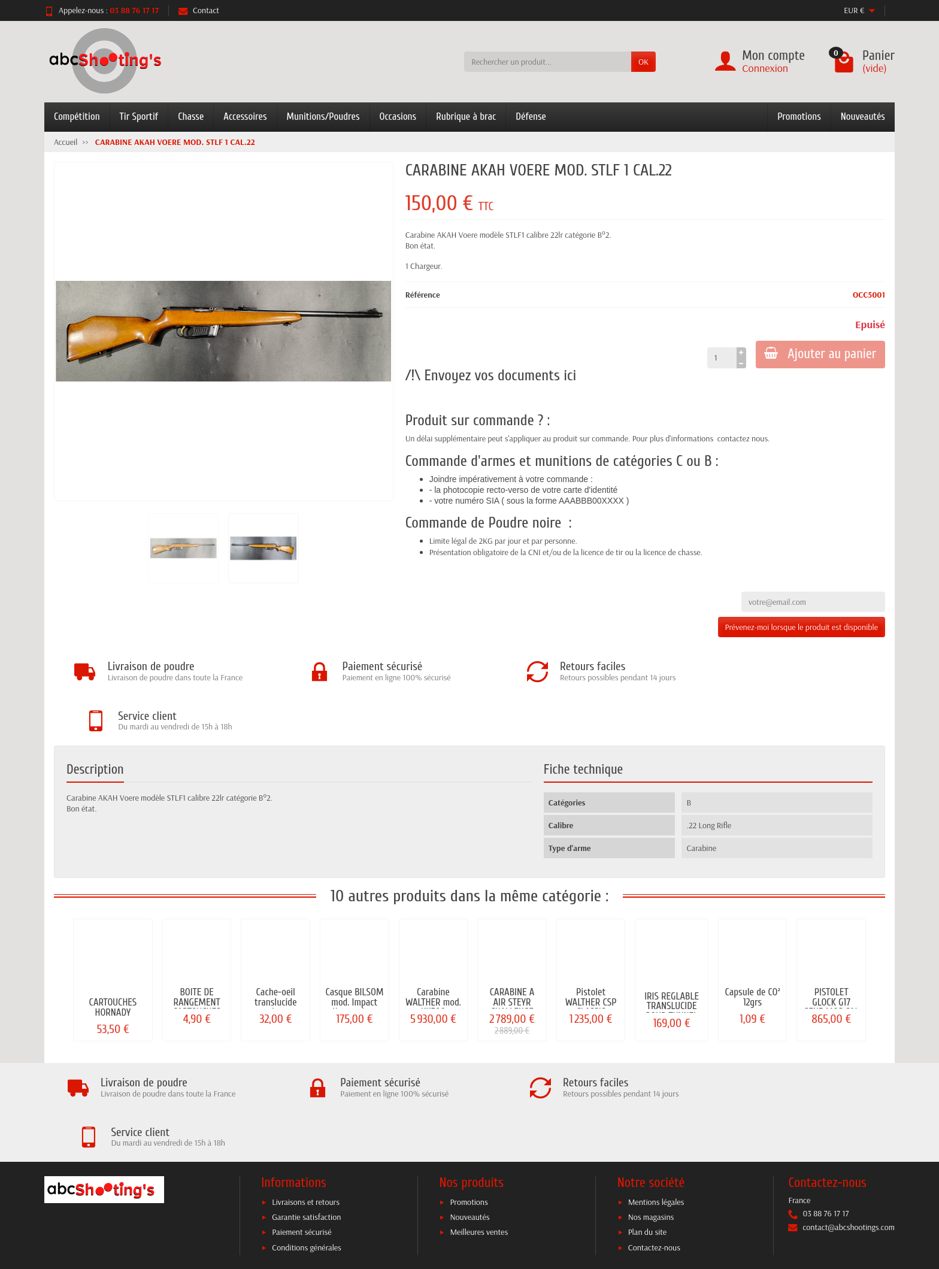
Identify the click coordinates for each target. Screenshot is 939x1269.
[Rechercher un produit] (547, 62)
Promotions (799, 116)
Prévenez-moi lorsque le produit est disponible (801, 627)
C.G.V (554, 1219)
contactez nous (742, 438)
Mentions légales (656, 1103)
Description (95, 720)
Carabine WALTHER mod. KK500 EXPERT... (433, 958)
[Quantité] (720, 357)
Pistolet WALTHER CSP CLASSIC (591, 953)
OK (643, 61)
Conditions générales (306, 1149)
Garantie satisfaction (306, 1119)
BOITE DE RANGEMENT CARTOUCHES (197, 953)
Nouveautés (863, 116)
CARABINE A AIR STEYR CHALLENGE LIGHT (512, 958)
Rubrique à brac (466, 116)
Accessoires (244, 116)
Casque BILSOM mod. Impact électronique (354, 953)
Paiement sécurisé (301, 1134)
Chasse (191, 116)
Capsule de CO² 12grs (752, 948)
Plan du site (647, 1134)
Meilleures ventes (479, 1134)
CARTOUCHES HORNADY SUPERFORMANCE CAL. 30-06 (113, 968)
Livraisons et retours (306, 1103)
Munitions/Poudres (323, 116)
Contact (198, 10)
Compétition (77, 116)
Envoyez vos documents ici (500, 375)
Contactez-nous (654, 1149)
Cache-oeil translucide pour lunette (275, 953)
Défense (531, 116)
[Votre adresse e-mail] (445, 1196)
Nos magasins (651, 1119)
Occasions (398, 116)
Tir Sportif (139, 116)
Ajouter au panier (820, 354)
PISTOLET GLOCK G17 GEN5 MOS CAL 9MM (831, 958)
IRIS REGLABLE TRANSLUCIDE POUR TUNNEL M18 (671, 962)
